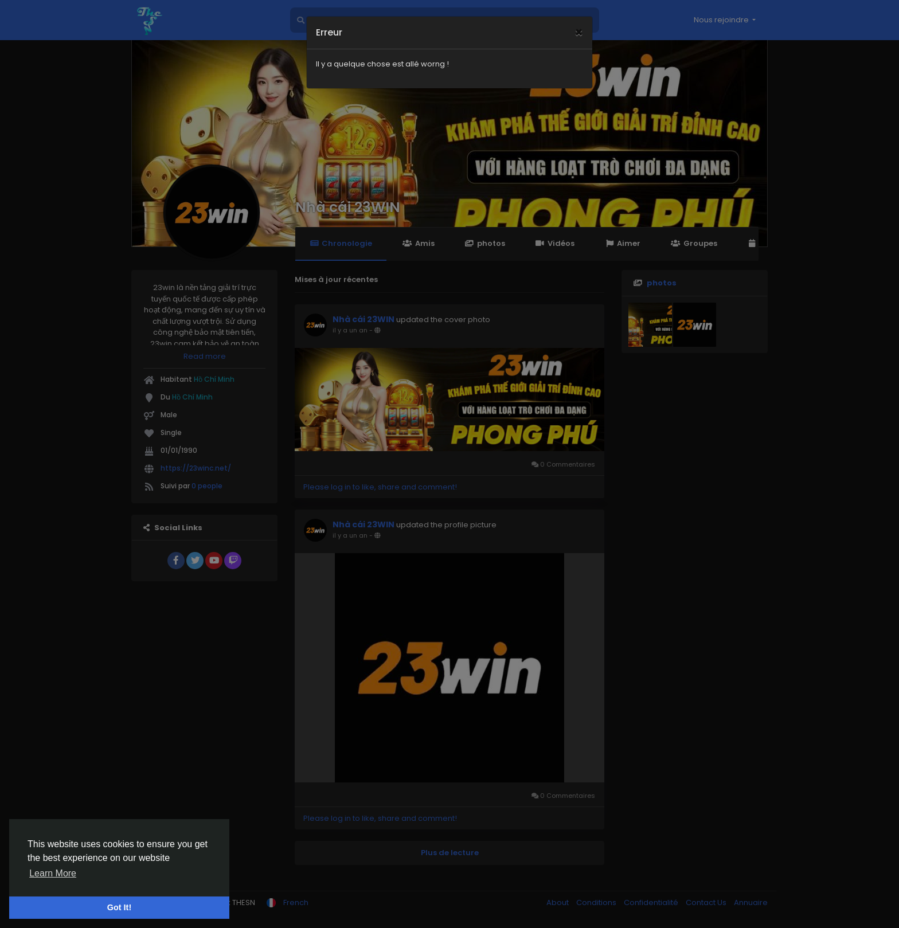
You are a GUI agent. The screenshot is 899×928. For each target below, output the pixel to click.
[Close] (578, 18)
